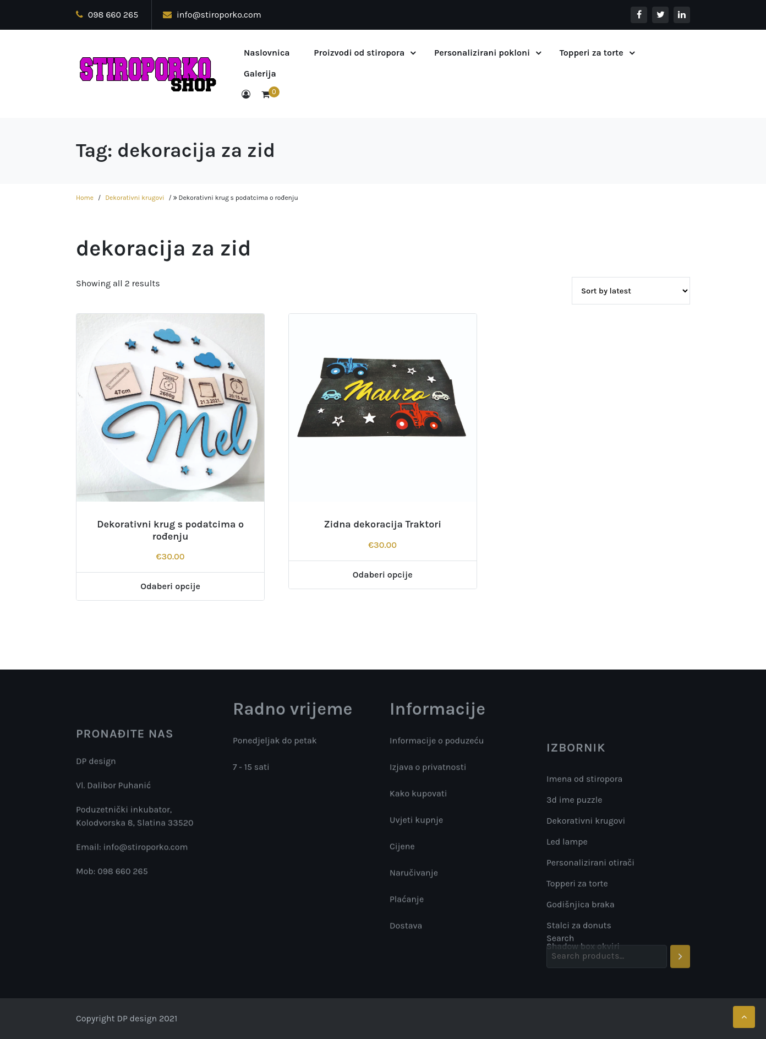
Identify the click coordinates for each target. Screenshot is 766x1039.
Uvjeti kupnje (416, 824)
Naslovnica (267, 52)
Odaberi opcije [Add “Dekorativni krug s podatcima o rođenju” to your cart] (170, 586)
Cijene (402, 850)
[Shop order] (631, 290)
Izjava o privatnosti (428, 771)
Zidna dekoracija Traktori (382, 524)
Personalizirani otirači (590, 936)
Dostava (406, 929)
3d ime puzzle (574, 873)
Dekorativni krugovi (134, 198)
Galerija (260, 73)
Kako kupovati (418, 797)
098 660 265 (107, 14)
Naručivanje (414, 877)
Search (560, 950)
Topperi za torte (591, 52)
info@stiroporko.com (212, 14)
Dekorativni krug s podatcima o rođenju (170, 530)
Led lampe (567, 915)
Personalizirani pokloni (482, 52)
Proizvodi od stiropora (359, 52)
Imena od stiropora (584, 852)
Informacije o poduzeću (437, 744)
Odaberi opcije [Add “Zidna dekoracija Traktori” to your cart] (383, 574)
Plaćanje (407, 903)
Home (85, 198)
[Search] (680, 968)
